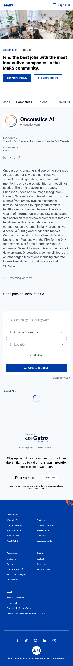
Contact (40, 559)
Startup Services (14, 525)
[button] (48, 5)
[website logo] (9, 5)
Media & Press (43, 569)
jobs (6, 102)
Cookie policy (44, 447)
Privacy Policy (40, 489)
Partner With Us (14, 530)
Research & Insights (16, 574)
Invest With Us (43, 530)
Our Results (12, 580)
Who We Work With (45, 525)
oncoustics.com (30, 124)
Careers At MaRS (44, 541)
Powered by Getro (61, 377)
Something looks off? (18, 278)
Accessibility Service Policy (19, 608)
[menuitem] (22, 520)
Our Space (41, 520)
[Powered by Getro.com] (36, 438)
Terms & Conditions (16, 598)
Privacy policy (26, 447)
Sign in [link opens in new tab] (63, 5)
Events (10, 564)
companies (24, 102)
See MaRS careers (48, 78)
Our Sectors (42, 536)
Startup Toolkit (13, 569)
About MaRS (12, 541)
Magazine (11, 559)
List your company (17, 78)
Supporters (41, 564)
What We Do (12, 520)
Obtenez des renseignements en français (26, 613)
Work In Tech (10, 49)
